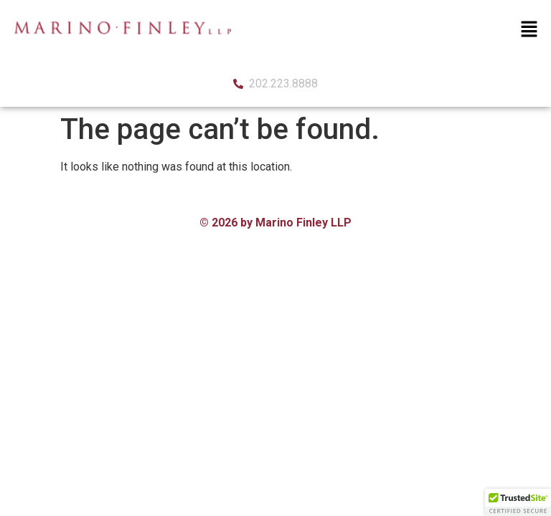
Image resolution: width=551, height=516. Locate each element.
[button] (529, 30)
